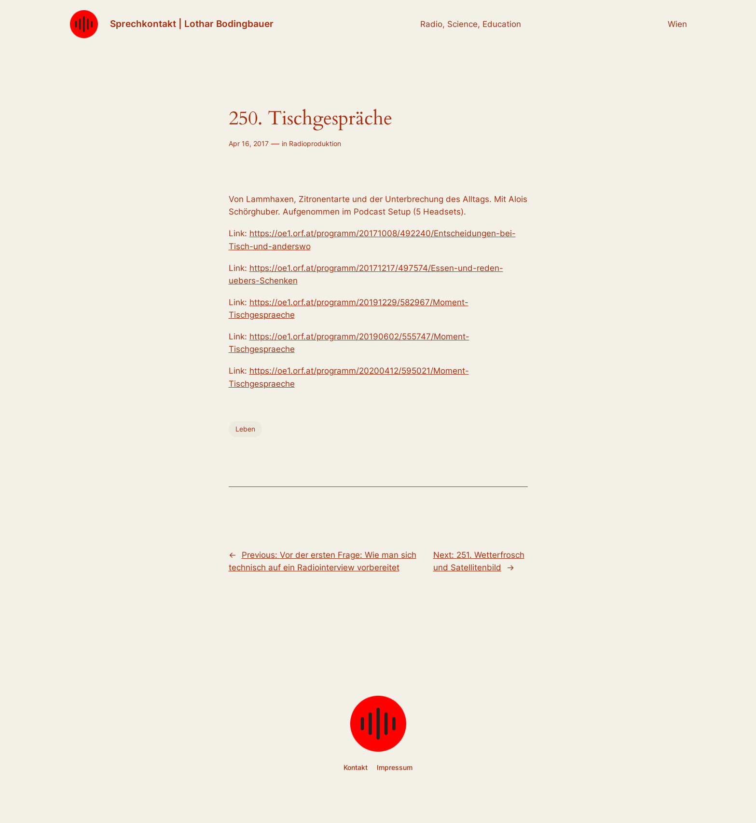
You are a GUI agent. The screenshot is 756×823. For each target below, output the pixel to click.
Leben (245, 429)
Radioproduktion (315, 143)
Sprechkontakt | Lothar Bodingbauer (192, 23)
